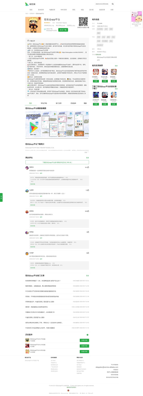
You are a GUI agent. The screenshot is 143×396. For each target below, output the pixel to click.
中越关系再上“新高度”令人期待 (34, 317)
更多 (87, 152)
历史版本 (73, 103)
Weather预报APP (105, 77)
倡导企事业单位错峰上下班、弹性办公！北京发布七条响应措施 (44, 322)
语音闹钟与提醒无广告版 (96, 77)
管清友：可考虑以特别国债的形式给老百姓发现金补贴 (42, 296)
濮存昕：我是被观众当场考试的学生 (36, 307)
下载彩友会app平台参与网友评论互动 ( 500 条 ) (57, 162)
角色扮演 (100, 45)
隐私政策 (98, 54)
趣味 (98, 33)
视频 (85, 103)
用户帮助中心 (80, 360)
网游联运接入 (54, 369)
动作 (106, 29)
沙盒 (103, 37)
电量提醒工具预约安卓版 (105, 100)
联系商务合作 (54, 365)
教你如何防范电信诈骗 (112, 377)
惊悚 (111, 29)
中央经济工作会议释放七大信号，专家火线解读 (40, 328)
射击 (111, 41)
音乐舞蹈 (104, 41)
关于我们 (53, 360)
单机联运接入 (54, 371)
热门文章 (58, 103)
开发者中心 (54, 362)
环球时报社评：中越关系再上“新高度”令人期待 (39, 301)
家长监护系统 (80, 371)
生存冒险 (100, 29)
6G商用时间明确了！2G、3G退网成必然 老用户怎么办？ (43, 281)
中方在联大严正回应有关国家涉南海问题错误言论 (40, 291)
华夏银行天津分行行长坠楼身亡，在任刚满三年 (40, 312)
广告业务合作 (54, 367)
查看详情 (84, 340)
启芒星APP (96, 100)
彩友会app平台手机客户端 (32, 360)
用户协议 (79, 365)
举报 (1, 197)
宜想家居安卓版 (114, 77)
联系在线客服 (114, 374)
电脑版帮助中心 (81, 362)
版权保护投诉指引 (81, 369)
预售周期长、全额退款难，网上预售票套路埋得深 (40, 286)
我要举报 (79, 373)
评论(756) (44, 103)
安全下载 (63, 30)
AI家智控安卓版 (114, 100)
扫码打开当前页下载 (83, 27)
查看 (95, 81)
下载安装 (64, 23)
